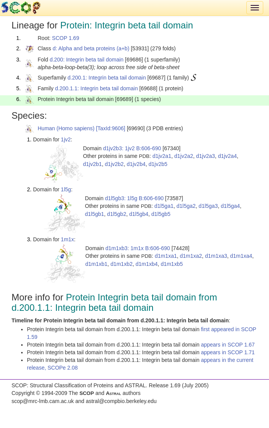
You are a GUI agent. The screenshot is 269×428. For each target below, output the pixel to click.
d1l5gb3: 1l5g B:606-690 (134, 198)
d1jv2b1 (92, 164)
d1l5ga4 (230, 206)
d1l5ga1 (164, 206)
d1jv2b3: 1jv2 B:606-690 (132, 148)
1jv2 (66, 139)
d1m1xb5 (172, 264)
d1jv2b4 (136, 164)
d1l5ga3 (208, 206)
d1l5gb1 (94, 214)
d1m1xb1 (96, 264)
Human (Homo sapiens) (66, 128)
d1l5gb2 (116, 214)
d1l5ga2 (186, 206)
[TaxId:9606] (110, 128)
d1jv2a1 (162, 156)
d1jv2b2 (114, 164)
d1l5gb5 (161, 214)
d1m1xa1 (166, 256)
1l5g (66, 189)
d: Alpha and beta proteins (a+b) (91, 48)
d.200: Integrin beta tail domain (86, 59)
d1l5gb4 (138, 214)
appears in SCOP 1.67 (228, 345)
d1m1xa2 (191, 256)
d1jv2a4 (227, 156)
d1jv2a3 (205, 156)
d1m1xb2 (121, 264)
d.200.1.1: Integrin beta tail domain (96, 88)
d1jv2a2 (183, 156)
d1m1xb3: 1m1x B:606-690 (137, 248)
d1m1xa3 (216, 256)
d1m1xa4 (241, 256)
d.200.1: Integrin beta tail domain (107, 78)
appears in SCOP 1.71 (228, 352)
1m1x (67, 239)
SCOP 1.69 (65, 38)
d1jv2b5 (157, 164)
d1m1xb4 (147, 264)
